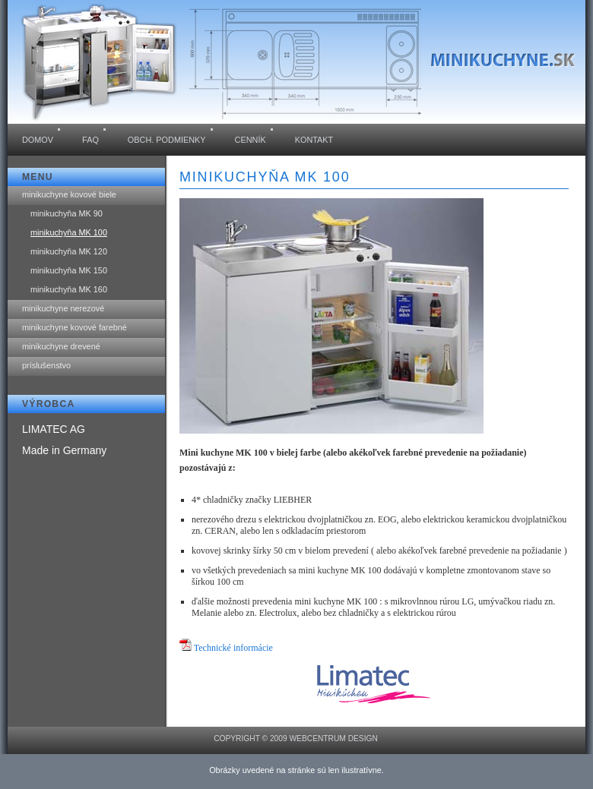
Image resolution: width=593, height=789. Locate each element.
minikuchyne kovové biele (69, 194)
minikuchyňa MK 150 (68, 270)
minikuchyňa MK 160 (68, 289)
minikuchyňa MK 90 (66, 213)
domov (37, 139)
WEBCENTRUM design (333, 738)
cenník (250, 139)
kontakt (314, 139)
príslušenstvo (46, 365)
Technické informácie (233, 647)
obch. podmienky (167, 139)
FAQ (90, 139)
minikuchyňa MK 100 (68, 232)
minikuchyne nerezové (63, 308)
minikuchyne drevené (61, 346)
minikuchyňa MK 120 (68, 251)
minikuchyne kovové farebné (74, 327)
